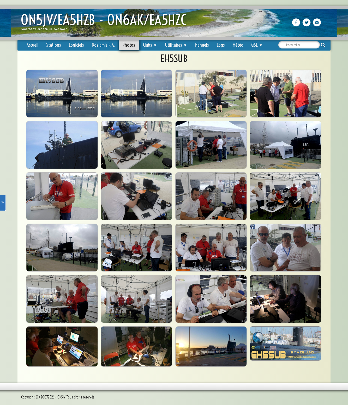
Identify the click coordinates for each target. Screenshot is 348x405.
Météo (238, 45)
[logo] (105, 23)
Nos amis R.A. (103, 45)
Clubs (150, 45)
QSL (257, 45)
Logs (221, 45)
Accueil (32, 45)
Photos (129, 45)
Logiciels (76, 45)
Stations (53, 45)
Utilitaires (176, 45)
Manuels (202, 45)
